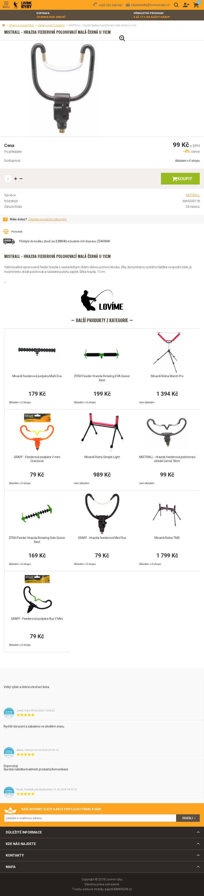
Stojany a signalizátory (21, 25)
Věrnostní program (151, 15)
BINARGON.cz (123, 889)
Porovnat (17, 231)
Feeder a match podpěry (51, 25)
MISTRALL (193, 195)
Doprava (51, 15)
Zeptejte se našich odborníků (47, 219)
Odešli (187, 818)
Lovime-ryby (23, 5)
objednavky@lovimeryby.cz (150, 5)
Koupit (184, 178)
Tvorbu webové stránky (88, 889)
